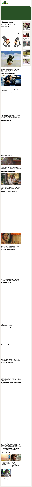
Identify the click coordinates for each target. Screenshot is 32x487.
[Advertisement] (16, 13)
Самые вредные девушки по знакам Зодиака (26, 38)
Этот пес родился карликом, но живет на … (26, 56)
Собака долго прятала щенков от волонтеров (26, 64)
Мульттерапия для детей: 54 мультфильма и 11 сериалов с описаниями (5, 479)
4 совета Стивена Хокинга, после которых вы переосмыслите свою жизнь (15, 464)
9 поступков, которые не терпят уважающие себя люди (6, 463)
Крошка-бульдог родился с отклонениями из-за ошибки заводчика (26, 47)
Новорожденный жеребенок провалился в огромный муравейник (26, 29)
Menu (2, 6)
